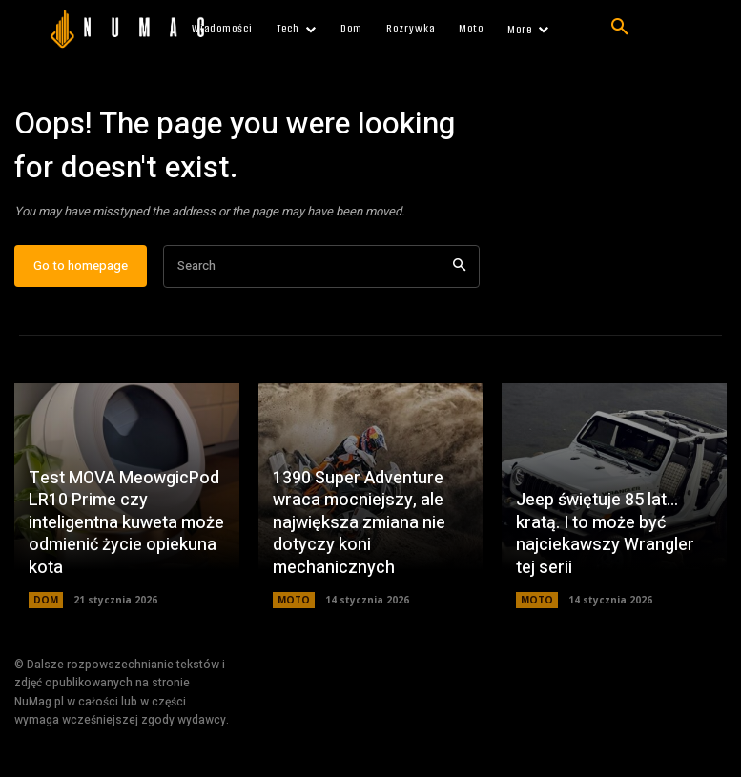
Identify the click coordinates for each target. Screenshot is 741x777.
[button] (620, 28)
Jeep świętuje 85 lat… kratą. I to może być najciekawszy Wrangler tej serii (605, 534)
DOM (45, 600)
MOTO (294, 600)
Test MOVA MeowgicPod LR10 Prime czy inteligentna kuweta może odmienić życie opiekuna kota (126, 524)
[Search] (459, 266)
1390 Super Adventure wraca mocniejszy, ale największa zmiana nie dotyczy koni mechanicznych (359, 524)
